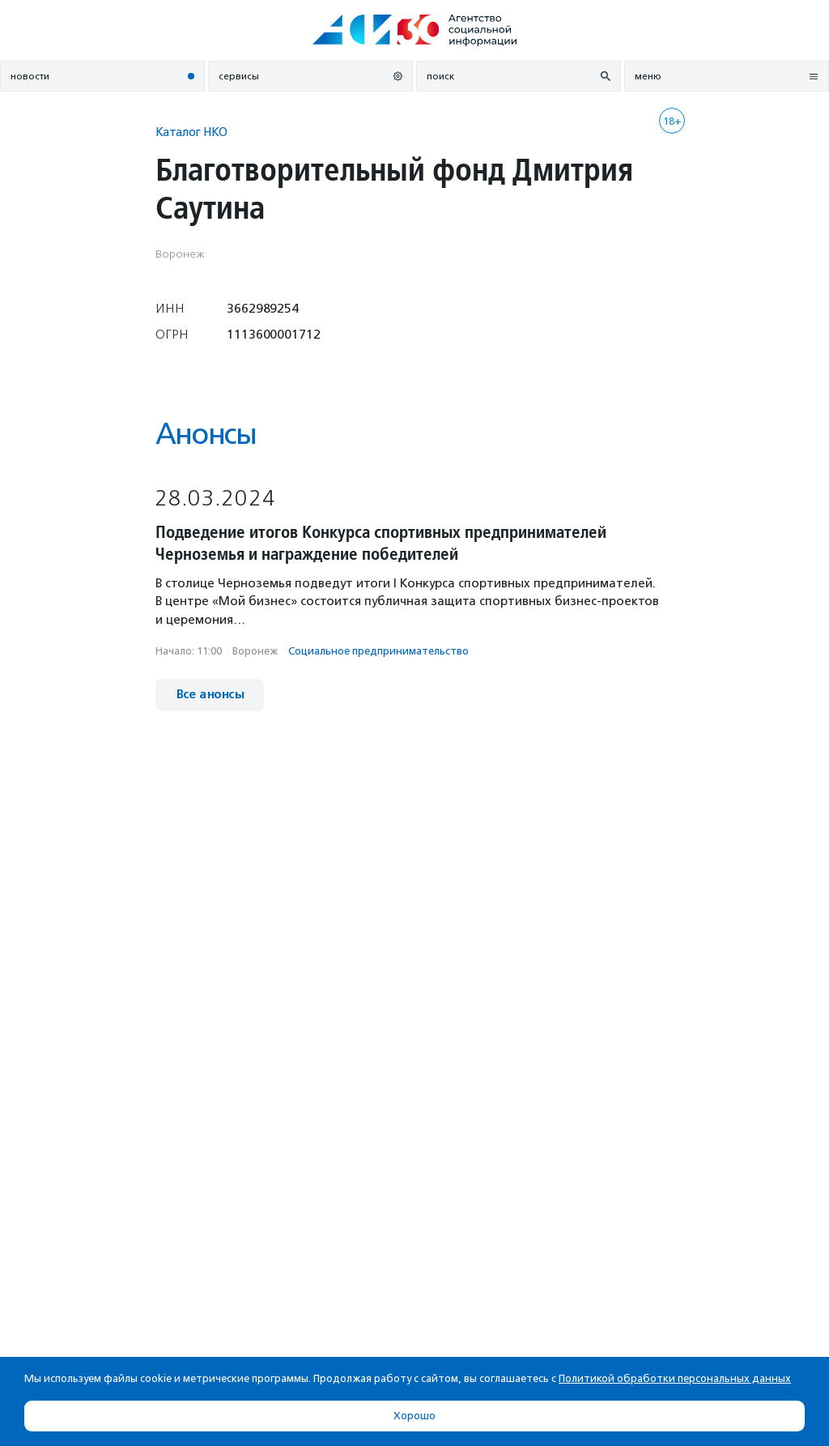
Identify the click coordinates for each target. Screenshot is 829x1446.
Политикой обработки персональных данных (675, 1378)
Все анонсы (210, 694)
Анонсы (205, 433)
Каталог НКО (191, 132)
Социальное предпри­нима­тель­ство (378, 651)
